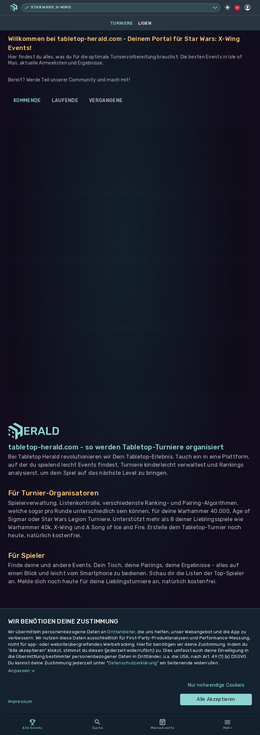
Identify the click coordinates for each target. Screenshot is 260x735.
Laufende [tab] (65, 101)
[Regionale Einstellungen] (237, 8)
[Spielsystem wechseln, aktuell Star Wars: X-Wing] (120, 7)
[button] (130, 671)
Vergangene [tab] (106, 101)
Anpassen (19, 670)
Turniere (121, 23)
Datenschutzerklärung (132, 662)
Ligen (144, 23)
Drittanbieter (121, 631)
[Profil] (247, 7)
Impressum (20, 701)
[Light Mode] (227, 7)
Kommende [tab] (27, 101)
